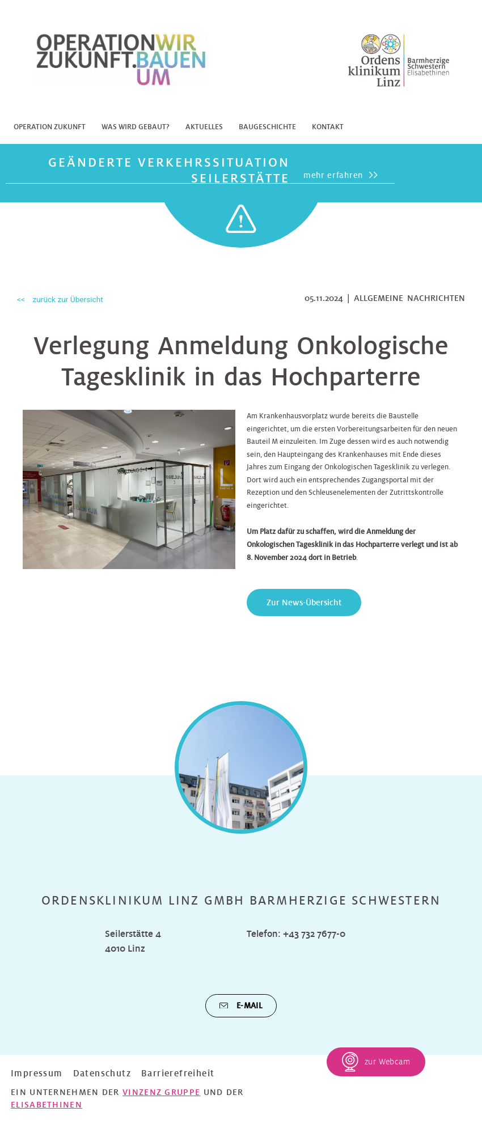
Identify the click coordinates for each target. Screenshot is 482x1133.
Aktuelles (204, 126)
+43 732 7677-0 (314, 934)
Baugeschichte (267, 126)
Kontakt (328, 126)
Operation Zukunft (50, 126)
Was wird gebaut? (136, 126)
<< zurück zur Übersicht (60, 299)
